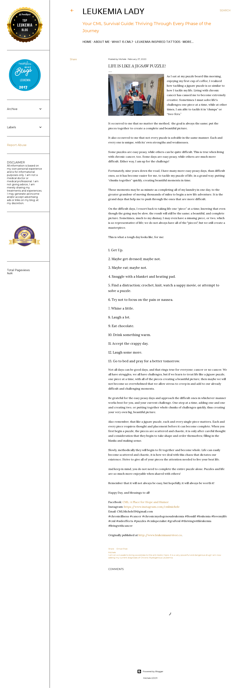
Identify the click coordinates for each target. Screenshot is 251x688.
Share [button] (73, 59)
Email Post (122, 548)
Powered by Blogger (150, 671)
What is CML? (122, 42)
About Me (102, 42)
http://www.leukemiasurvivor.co (160, 535)
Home (87, 42)
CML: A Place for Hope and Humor (145, 502)
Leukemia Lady (113, 11)
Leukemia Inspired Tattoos (157, 42)
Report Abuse (16, 145)
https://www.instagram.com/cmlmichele (151, 506)
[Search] (225, 10)
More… (188, 42)
